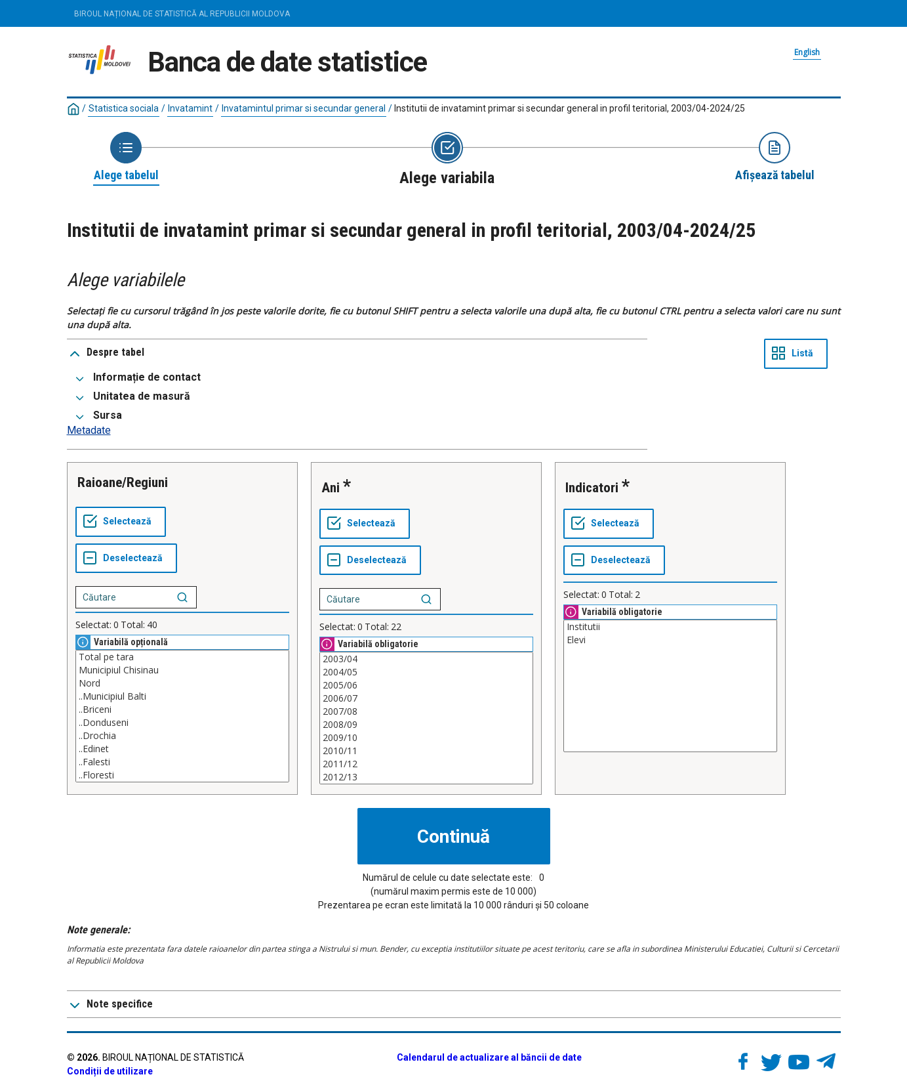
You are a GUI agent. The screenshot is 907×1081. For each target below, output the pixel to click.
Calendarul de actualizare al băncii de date (489, 1057)
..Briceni (182, 709)
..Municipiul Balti (182, 696)
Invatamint (190, 108)
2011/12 (426, 764)
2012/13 (426, 777)
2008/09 (426, 724)
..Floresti (182, 775)
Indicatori (591, 488)
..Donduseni (182, 722)
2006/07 (426, 698)
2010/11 (426, 750)
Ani (330, 488)
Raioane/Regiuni (122, 482)
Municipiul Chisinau (182, 670)
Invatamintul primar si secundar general (304, 108)
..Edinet (182, 748)
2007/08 (426, 711)
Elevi (670, 639)
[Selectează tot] (120, 522)
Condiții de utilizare (110, 1071)
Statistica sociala (124, 108)
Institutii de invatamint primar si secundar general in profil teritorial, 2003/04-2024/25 (569, 108)
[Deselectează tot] (126, 558)
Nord (182, 683)
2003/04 (426, 659)
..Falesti (182, 762)
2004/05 (426, 672)
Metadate (89, 430)
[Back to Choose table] (126, 157)
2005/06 (426, 685)
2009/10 (426, 737)
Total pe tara (182, 657)
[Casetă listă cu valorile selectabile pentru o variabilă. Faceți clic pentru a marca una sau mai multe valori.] (182, 716)
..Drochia (182, 735)
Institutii (670, 626)
